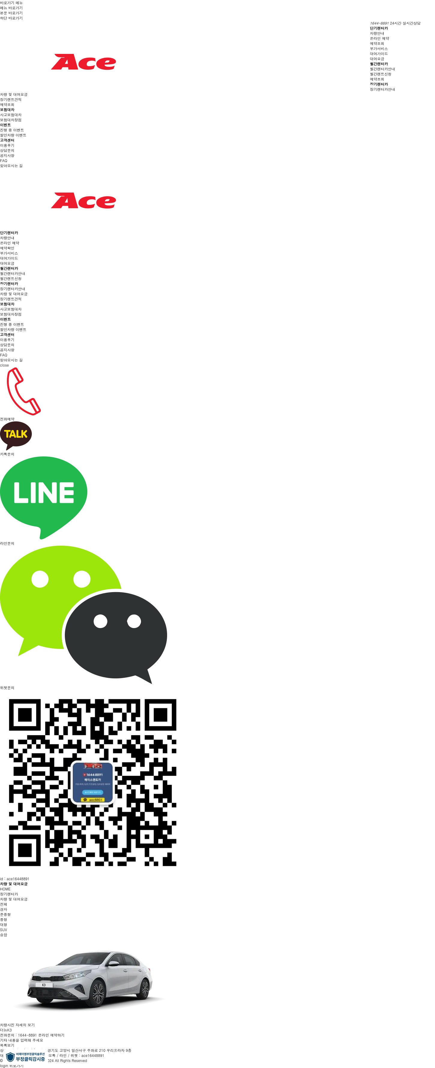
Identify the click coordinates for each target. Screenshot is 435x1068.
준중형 (5, 914)
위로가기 (16, 1065)
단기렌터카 (379, 28)
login (4, 1065)
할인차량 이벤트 (13, 134)
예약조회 (377, 43)
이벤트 (5, 124)
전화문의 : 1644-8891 (18, 1034)
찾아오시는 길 (11, 165)
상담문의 (7, 150)
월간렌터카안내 (382, 68)
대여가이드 (379, 53)
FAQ (3, 160)
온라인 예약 (379, 38)
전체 (3, 904)
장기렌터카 (379, 84)
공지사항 (7, 155)
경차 (3, 909)
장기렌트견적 (11, 99)
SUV (3, 929)
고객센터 (7, 140)
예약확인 (7, 247)
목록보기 (7, 1045)
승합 (3, 934)
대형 (3, 924)
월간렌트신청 (381, 73)
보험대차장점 (11, 119)
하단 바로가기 (11, 17)
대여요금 (377, 58)
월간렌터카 (379, 63)
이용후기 (7, 145)
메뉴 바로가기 (11, 7)
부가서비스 (379, 48)
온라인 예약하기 (51, 1034)
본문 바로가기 (11, 12)
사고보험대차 (11, 114)
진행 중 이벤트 (12, 129)
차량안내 (377, 33)
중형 (3, 919)
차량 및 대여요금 (14, 94)
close (4, 364)
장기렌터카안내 (382, 89)
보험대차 (7, 109)
